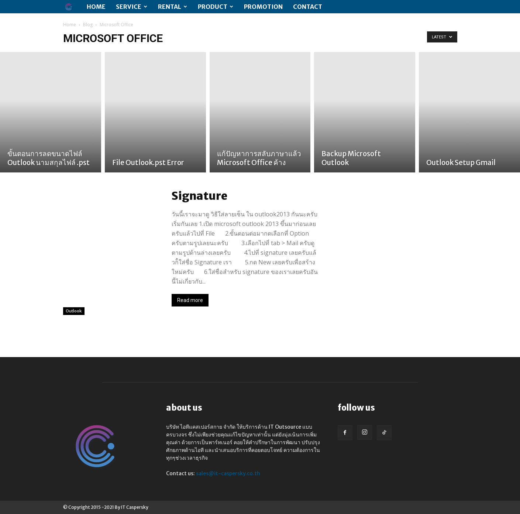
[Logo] (72, 7)
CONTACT (307, 6)
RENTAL (172, 6)
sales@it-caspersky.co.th (228, 473)
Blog (88, 24)
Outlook (74, 310)
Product (215, 6)
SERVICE (131, 6)
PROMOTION (263, 6)
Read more (190, 300)
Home (96, 6)
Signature (199, 196)
